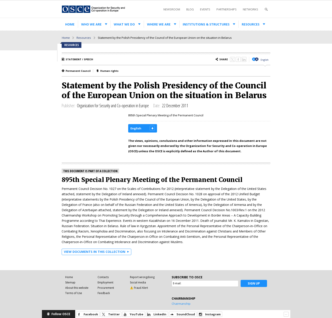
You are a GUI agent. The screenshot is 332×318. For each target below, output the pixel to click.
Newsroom (171, 9)
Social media (138, 282)
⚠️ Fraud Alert (139, 288)
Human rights (109, 70)
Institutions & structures (206, 24)
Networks (250, 9)
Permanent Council (78, 70)
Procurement (106, 288)
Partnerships (226, 9)
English (265, 59)
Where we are (159, 24)
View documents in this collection (94, 252)
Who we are (91, 24)
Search (266, 9)
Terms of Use (73, 293)
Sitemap (70, 282)
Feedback (104, 293)
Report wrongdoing (142, 277)
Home (70, 24)
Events (205, 9)
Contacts (103, 277)
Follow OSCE (60, 314)
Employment (105, 282)
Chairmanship (181, 304)
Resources (250, 24)
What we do (124, 24)
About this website (76, 288)
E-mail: (177, 283)
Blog (190, 9)
